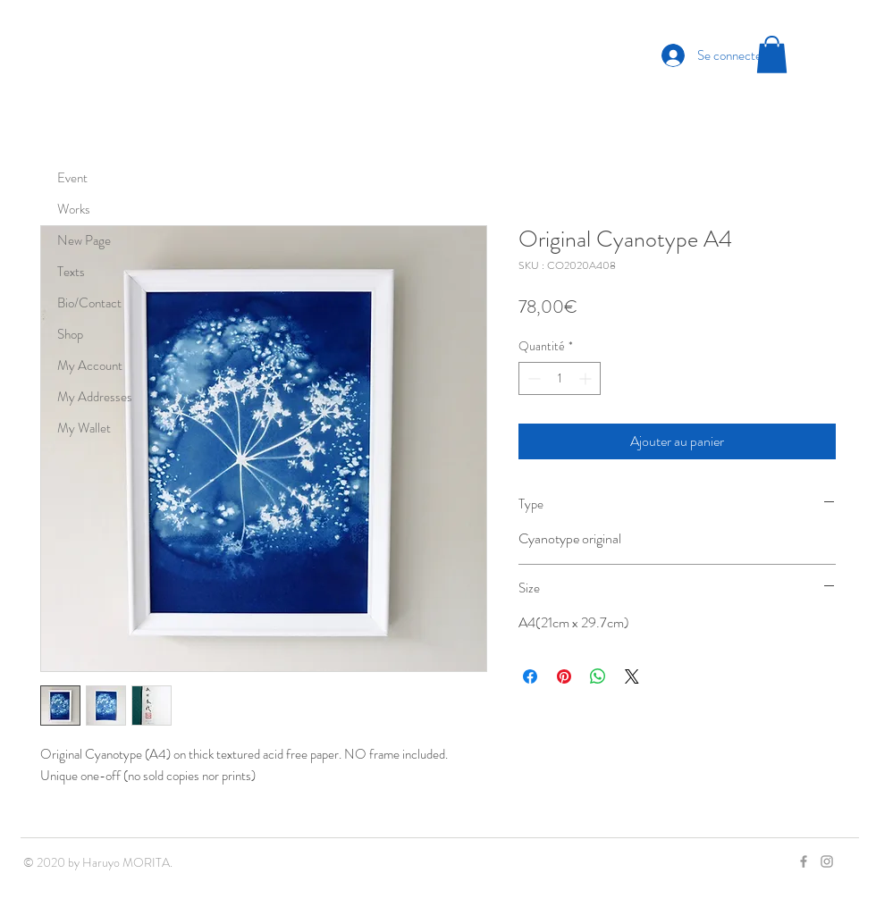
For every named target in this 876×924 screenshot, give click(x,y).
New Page (84, 240)
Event (72, 178)
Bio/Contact (89, 303)
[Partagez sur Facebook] (530, 676)
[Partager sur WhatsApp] (598, 676)
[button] (772, 54)
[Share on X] (632, 676)
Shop (70, 334)
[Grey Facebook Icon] (804, 861)
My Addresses (94, 397)
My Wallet (84, 428)
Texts (71, 271)
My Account (89, 365)
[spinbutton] (559, 378)
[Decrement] (532, 378)
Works (73, 209)
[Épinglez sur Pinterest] (564, 676)
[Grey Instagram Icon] (827, 861)
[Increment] (587, 378)
